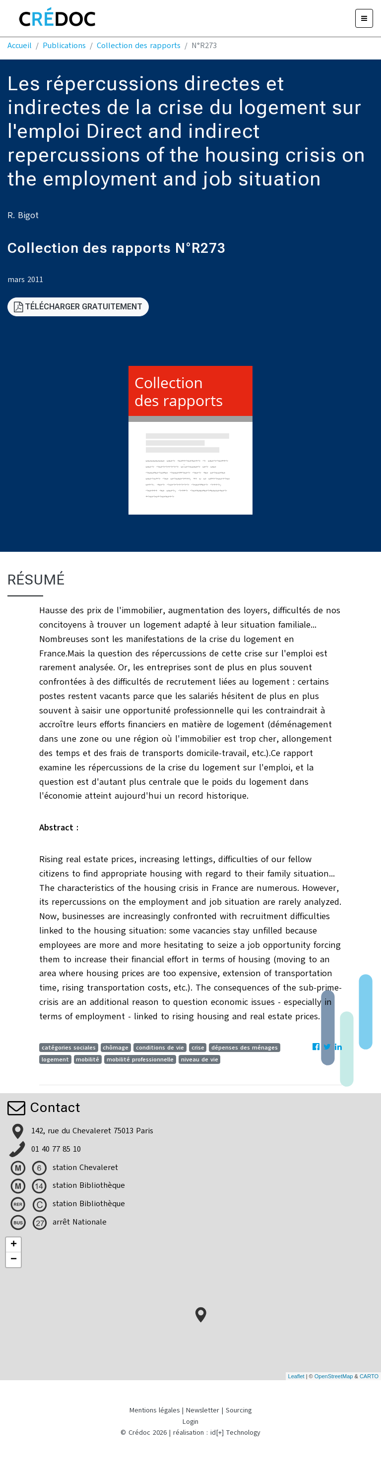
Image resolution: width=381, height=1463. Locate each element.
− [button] (13, 1259)
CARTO (369, 1376)
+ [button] (13, 1244)
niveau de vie (199, 1059)
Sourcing (239, 1410)
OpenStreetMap (334, 1376)
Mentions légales (154, 1410)
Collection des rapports (139, 45)
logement (55, 1059)
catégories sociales (69, 1048)
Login (190, 1421)
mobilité (87, 1059)
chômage (115, 1048)
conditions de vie (160, 1048)
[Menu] (364, 18)
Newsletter (202, 1410)
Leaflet (296, 1376)
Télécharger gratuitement (78, 306)
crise (197, 1048)
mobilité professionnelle (140, 1059)
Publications (64, 45)
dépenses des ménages (244, 1048)
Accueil (19, 45)
